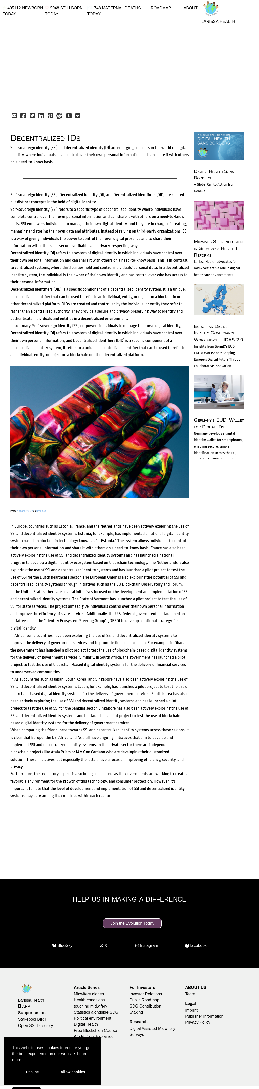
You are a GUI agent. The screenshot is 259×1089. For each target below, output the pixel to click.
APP (24, 1006)
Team (190, 994)
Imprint (191, 1010)
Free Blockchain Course (95, 1030)
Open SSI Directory (35, 1025)
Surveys (137, 1034)
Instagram (146, 946)
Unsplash (41, 511)
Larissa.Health (31, 1000)
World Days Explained (94, 1036)
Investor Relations (146, 994)
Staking (136, 1012)
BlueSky (62, 946)
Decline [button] (32, 1072)
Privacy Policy (197, 1022)
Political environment (92, 1018)
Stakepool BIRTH (33, 1019)
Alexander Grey (25, 511)
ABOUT (191, 8)
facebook (196, 946)
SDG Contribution (145, 1006)
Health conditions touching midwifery (90, 1003)
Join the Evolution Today (132, 923)
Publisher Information (204, 1016)
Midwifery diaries (89, 994)
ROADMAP (160, 8)
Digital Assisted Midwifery (152, 1028)
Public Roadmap (144, 1000)
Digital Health (86, 1024)
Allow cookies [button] (73, 1072)
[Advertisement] (129, 63)
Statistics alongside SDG (96, 1012)
